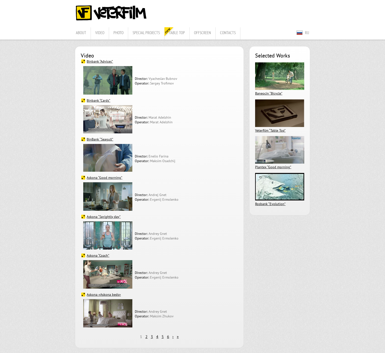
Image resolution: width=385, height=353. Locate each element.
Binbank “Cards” (98, 100)
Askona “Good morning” (104, 177)
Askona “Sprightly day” (104, 216)
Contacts (228, 32)
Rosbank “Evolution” (270, 203)
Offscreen (202, 32)
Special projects (146, 32)
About (81, 32)
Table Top (177, 32)
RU (307, 32)
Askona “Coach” (98, 255)
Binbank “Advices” (100, 61)
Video (99, 32)
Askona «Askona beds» (104, 294)
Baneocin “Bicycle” (268, 93)
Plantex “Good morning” (273, 167)
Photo (118, 32)
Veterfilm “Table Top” (270, 130)
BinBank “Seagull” (100, 139)
